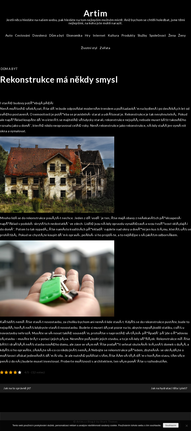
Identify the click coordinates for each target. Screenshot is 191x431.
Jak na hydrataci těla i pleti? (169, 388)
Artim (96, 13)
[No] (186, 425)
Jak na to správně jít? (17, 388)
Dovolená (39, 35)
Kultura (113, 35)
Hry (88, 35)
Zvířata (105, 48)
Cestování (22, 35)
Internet (99, 35)
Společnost (157, 35)
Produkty (128, 35)
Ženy (182, 35)
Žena (172, 35)
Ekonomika (74, 35)
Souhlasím (170, 425)
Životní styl (89, 48)
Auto (9, 35)
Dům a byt (56, 35)
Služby (142, 35)
